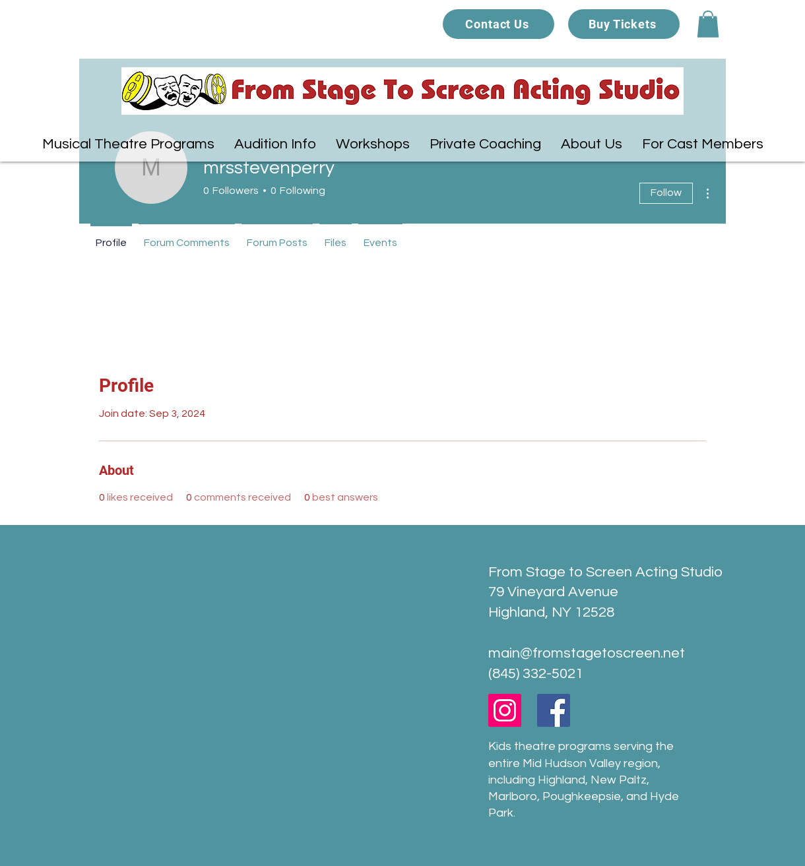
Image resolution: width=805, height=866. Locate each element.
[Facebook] (553, 710)
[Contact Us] (498, 24)
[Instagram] (504, 710)
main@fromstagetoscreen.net (586, 653)
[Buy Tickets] (624, 24)
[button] (708, 24)
